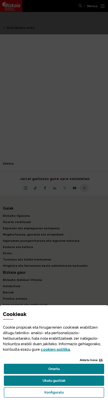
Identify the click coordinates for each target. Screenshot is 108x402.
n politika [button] (55, 349)
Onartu (58, 370)
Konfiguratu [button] (74, 393)
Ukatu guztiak (55, 382)
